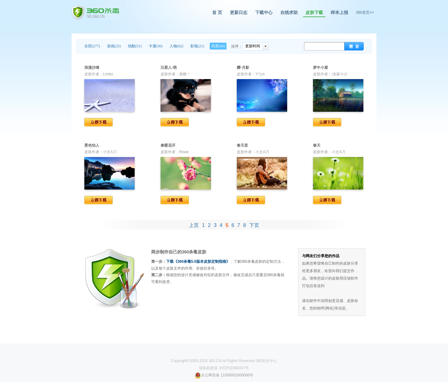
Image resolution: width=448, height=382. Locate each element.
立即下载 (98, 122)
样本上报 (339, 12)
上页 (194, 225)
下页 (254, 225)
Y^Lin (260, 74)
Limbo (108, 74)
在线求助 (289, 12)
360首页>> (365, 12)
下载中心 (264, 12)
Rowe (184, 152)
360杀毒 (95, 12)
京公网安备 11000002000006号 (224, 375)
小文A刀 (110, 152)
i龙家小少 (340, 74)
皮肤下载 (314, 12)
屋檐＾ (184, 74)
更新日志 (238, 12)
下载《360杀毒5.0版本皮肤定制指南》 (198, 261)
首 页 (217, 12)
